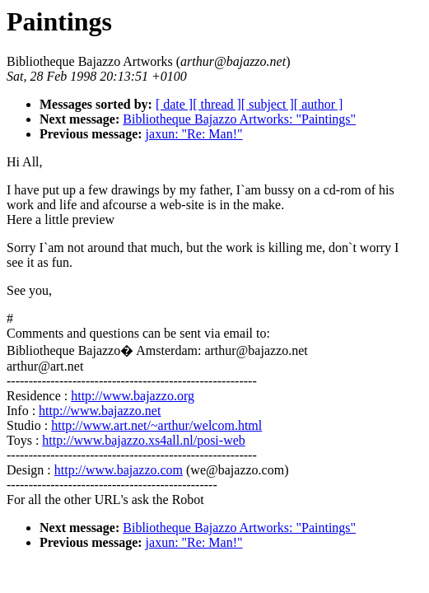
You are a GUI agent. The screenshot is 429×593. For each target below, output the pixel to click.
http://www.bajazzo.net (100, 411)
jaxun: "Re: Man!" (194, 134)
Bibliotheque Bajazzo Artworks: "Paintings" (239, 119)
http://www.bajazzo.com (118, 470)
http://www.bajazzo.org (132, 396)
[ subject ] (267, 104)
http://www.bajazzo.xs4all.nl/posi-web (143, 440)
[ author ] (318, 104)
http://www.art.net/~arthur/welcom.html (156, 425)
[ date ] (174, 104)
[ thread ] (217, 104)
